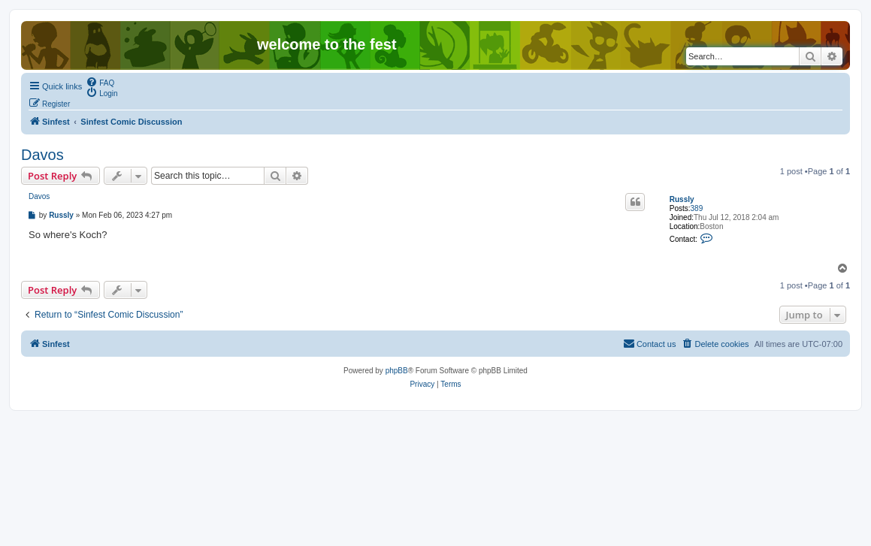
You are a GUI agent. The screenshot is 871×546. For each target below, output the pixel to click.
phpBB (397, 371)
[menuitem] (100, 82)
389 (697, 208)
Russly (682, 199)
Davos (42, 154)
